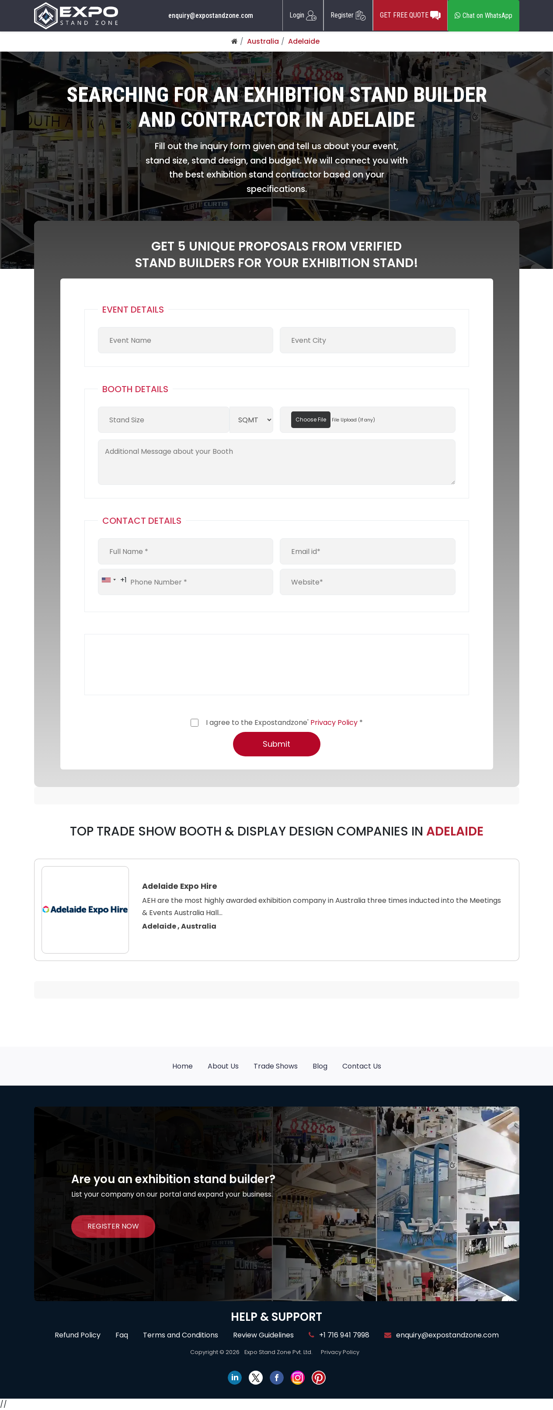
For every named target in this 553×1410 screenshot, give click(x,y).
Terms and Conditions (180, 1335)
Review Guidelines (263, 1335)
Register (348, 15)
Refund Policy (78, 1335)
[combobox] (112, 580)
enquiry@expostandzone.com (210, 15)
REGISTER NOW (113, 1226)
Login (302, 15)
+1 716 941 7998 (339, 1335)
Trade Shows (276, 1066)
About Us (223, 1066)
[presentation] (164, 665)
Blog (320, 1066)
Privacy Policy (334, 722)
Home (182, 1066)
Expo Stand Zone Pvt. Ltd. (278, 1352)
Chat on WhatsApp (483, 15)
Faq (121, 1335)
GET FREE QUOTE (410, 15)
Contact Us (361, 1066)
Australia (263, 41)
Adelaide (304, 41)
